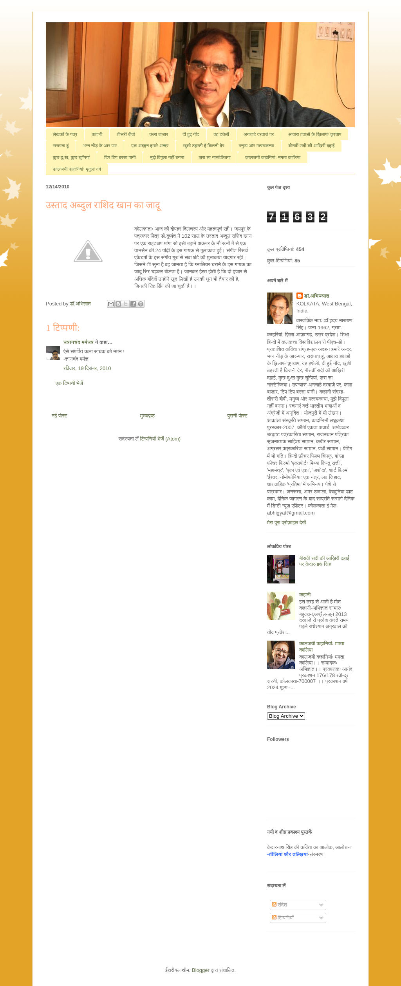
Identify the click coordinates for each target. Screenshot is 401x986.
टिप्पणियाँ (283, 918)
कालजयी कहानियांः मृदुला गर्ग (77, 169)
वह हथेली (221, 134)
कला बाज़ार (158, 134)
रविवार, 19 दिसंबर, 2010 (87, 368)
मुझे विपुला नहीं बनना (167, 157)
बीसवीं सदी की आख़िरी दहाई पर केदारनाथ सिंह (324, 561)
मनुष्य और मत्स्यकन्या (256, 145)
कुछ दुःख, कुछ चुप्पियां (71, 157)
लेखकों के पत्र (65, 134)
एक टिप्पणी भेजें (69, 383)
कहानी (97, 134)
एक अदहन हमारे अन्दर (149, 145)
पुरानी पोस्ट (237, 416)
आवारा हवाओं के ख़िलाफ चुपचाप (314, 134)
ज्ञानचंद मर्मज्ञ (78, 342)
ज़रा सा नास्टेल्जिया (215, 157)
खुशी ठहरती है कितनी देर (203, 145)
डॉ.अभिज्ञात (316, 296)
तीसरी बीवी (126, 134)
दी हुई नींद (190, 134)
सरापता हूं (61, 145)
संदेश (279, 905)
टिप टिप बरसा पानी (119, 157)
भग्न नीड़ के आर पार (100, 145)
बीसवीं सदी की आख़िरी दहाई (312, 145)
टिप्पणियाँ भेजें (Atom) (160, 439)
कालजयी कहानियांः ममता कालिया (272, 157)
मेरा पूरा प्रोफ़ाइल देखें (286, 523)
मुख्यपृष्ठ (147, 416)
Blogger (201, 970)
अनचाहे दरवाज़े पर (259, 134)
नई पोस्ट (59, 416)
